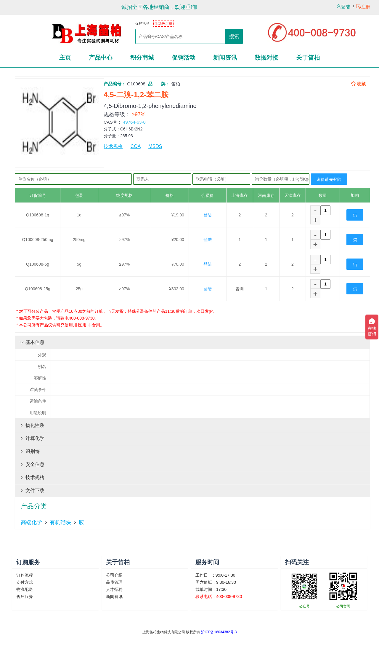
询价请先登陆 (329, 179)
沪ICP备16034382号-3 (219, 632)
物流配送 (24, 589)
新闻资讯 (114, 596)
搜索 (234, 36)
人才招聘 (114, 589)
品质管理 (114, 582)
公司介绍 (114, 575)
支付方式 (24, 582)
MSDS (155, 146)
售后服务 (24, 596)
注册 (363, 6)
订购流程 (24, 575)
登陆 (343, 6)
